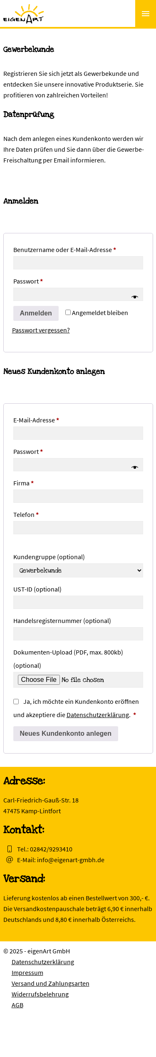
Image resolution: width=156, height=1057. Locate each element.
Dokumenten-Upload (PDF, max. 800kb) (68, 658)
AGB (17, 1005)
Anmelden (36, 313)
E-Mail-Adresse (52, 418)
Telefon (26, 514)
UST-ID (37, 589)
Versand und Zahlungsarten (50, 983)
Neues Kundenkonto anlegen (65, 733)
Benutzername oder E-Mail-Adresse (78, 248)
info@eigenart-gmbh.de (70, 860)
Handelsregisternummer (62, 620)
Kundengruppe (49, 557)
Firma (23, 483)
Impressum (27, 972)
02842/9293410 (51, 849)
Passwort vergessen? (41, 330)
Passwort (44, 279)
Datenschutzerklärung (98, 714)
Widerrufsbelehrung (40, 994)
